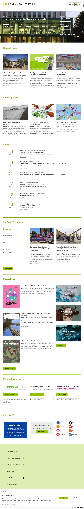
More (6, 26)
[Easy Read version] (69, 4)
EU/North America (7, 235)
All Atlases (60, 345)
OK (63, 497)
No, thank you (74, 497)
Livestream (23, 157)
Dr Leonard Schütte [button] (26, 326)
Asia (4, 245)
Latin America (6, 249)
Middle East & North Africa (9, 252)
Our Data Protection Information (8, 504)
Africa (4, 242)
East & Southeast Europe (9, 239)
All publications (8, 368)
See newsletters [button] (42, 431)
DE (79, 4)
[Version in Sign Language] (72, 4)
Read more (68, 294)
